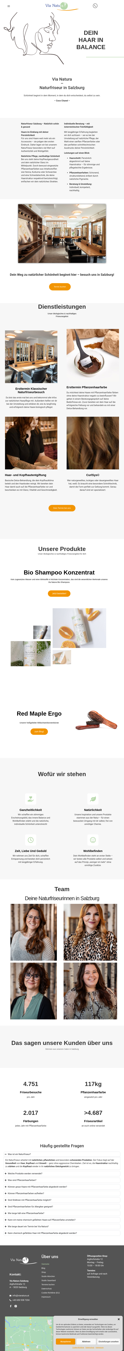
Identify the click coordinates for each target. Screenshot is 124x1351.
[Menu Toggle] (8, 6)
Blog (43, 1268)
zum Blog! (39, 731)
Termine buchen (48, 1284)
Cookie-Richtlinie (78, 1347)
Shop (43, 1272)
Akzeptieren (65, 1341)
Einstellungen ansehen (109, 1341)
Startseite (45, 1264)
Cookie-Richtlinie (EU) (50, 1293)
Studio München (48, 1276)
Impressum (100, 1347)
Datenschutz (89, 1347)
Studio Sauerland (48, 1280)
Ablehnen (86, 1341)
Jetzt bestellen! (59, 593)
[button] (118, 1319)
